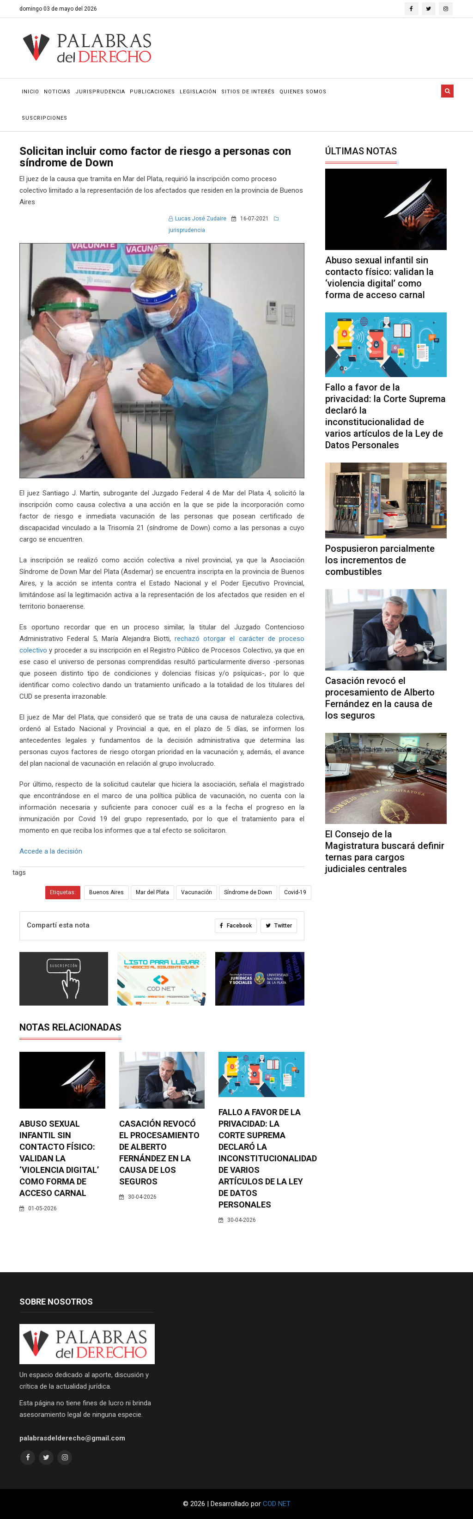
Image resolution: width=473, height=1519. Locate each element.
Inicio (30, 92)
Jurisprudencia (100, 92)
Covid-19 (295, 892)
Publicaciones (152, 92)
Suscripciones (44, 118)
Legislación (198, 92)
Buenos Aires (106, 892)
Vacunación (196, 892)
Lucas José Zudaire (197, 218)
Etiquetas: (63, 892)
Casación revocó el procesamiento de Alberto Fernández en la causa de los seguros (380, 698)
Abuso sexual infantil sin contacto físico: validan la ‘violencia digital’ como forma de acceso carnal (59, 1158)
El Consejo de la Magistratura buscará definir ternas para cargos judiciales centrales (384, 851)
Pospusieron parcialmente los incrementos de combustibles (380, 560)
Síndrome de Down (248, 892)
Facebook (236, 925)
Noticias (57, 92)
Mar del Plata (152, 892)
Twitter (279, 925)
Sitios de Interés (248, 92)
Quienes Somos (303, 92)
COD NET (277, 1504)
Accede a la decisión (50, 851)
